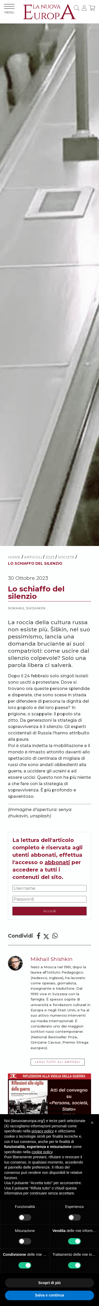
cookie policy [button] (42, 1152)
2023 (49, 557)
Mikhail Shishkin (26, 608)
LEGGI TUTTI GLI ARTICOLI (58, 1061)
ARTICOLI (33, 557)
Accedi (49, 911)
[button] (92, 1122)
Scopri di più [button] (49, 1283)
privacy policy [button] (43, 1131)
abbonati (57, 862)
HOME (14, 557)
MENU (9, 9)
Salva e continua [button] (49, 1295)
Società (66, 557)
